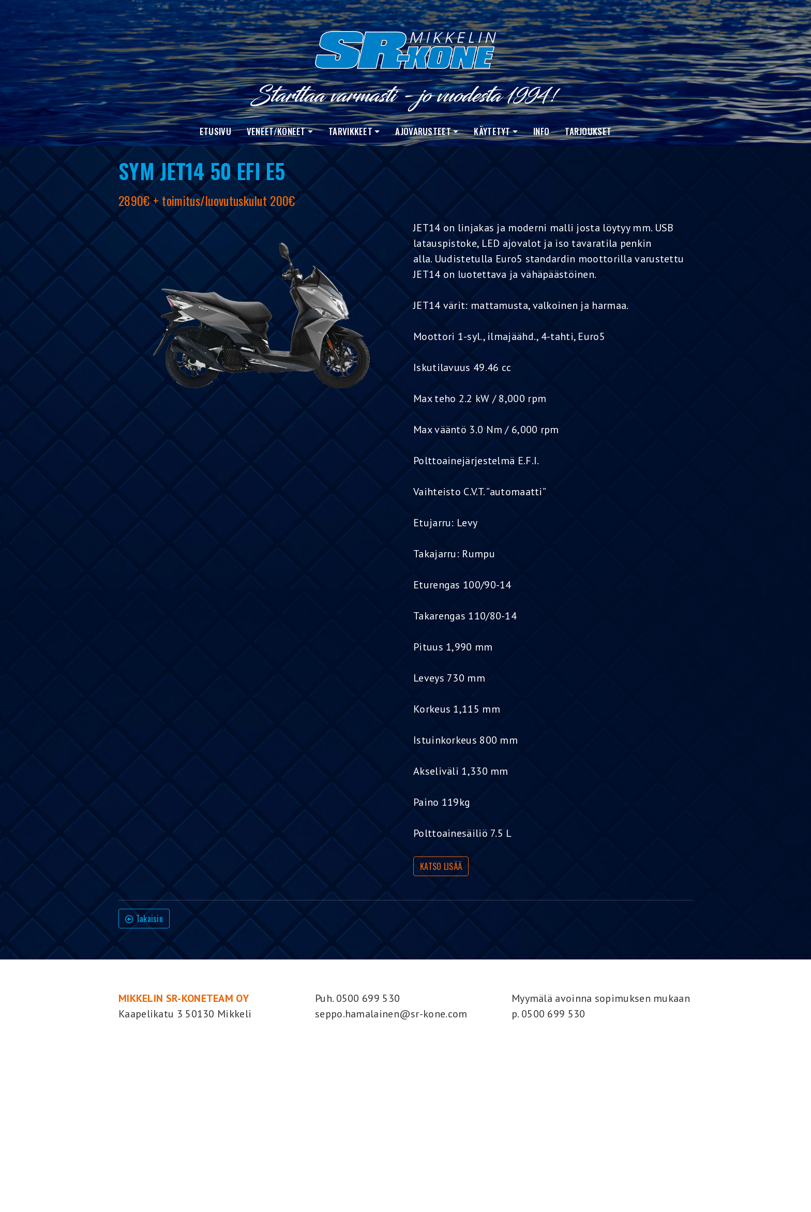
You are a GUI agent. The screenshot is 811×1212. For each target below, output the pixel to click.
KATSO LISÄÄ (441, 866)
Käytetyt (492, 131)
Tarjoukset (588, 131)
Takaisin (144, 918)
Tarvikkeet (350, 131)
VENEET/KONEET (276, 131)
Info (541, 131)
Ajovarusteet (423, 131)
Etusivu (215, 131)
